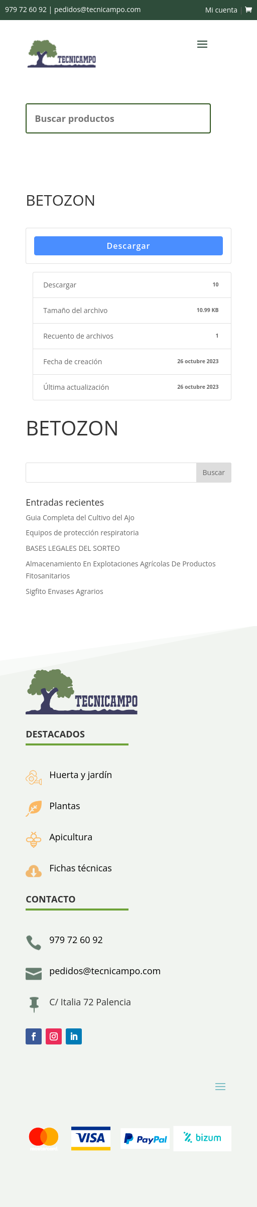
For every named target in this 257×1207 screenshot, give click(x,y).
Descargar (129, 245)
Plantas (64, 806)
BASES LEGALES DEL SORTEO (73, 548)
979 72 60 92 (76, 940)
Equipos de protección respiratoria (82, 532)
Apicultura (70, 837)
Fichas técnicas (80, 868)
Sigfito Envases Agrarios (64, 591)
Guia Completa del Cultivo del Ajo (80, 517)
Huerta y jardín (80, 775)
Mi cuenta (221, 10)
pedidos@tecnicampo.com (105, 971)
